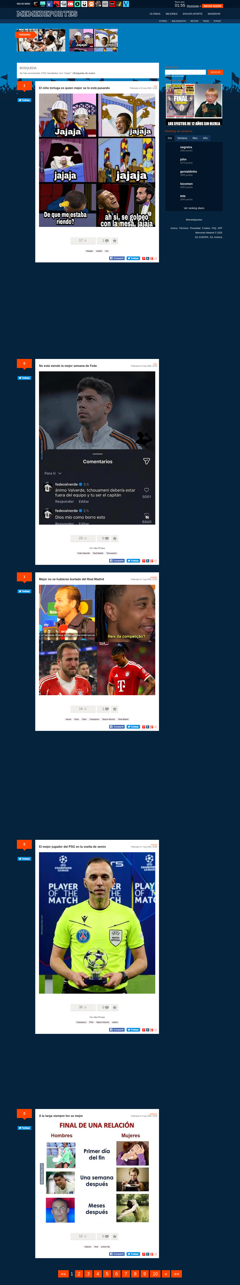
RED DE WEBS (23, 4)
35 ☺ (83, 1007)
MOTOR (194, 21)
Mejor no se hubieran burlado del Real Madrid (71, 579)
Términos (183, 228)
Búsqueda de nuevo (84, 73)
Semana (182, 138)
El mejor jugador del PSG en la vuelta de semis (72, 846)
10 (155, 1273)
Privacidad (195, 228)
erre (155, 86)
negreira (153, 577)
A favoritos (114, 240)
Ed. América (216, 237)
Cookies (206, 228)
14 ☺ (83, 709)
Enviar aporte (192, 13)
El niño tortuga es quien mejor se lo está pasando (74, 88)
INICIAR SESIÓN (212, 6)
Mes (195, 138)
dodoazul (153, 1114)
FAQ (214, 228)
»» (176, 1273)
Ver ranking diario (194, 208)
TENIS (206, 21)
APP (220, 228)
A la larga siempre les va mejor (61, 1115)
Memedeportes (194, 219)
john (155, 364)
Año (205, 138)
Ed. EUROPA (201, 237)
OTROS (217, 21)
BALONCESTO (179, 21)
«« (63, 1273)
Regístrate (193, 6)
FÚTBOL (163, 21)
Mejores (172, 13)
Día (170, 138)
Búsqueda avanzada (174, 76)
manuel (154, 845)
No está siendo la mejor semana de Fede (68, 365)
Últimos (155, 13)
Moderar (214, 13)
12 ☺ (83, 1236)
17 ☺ (83, 240)
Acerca (173, 228)
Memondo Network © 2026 (208, 232)
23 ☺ (83, 538)
